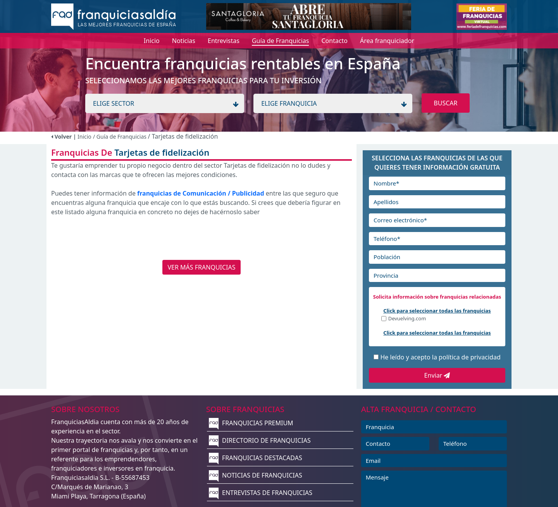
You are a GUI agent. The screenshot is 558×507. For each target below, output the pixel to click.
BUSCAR (445, 103)
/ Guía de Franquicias (120, 136)
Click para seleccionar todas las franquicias (437, 310)
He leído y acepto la (440, 357)
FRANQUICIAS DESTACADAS (255, 458)
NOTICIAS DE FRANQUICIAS (255, 475)
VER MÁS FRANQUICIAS (201, 267)
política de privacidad (470, 357)
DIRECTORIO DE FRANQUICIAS (260, 440)
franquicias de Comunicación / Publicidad (200, 193)
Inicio (84, 136)
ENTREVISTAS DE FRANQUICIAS (260, 492)
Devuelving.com (407, 319)
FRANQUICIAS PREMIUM (251, 423)
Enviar (437, 375)
